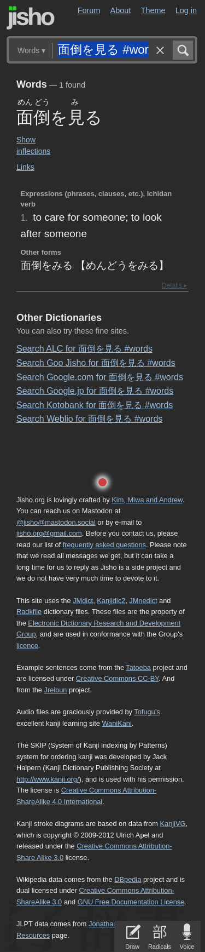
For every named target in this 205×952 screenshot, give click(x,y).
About (120, 10)
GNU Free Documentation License (131, 902)
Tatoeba (138, 667)
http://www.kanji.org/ (47, 779)
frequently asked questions (104, 545)
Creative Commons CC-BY (117, 678)
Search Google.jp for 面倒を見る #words (94, 390)
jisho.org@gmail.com (49, 533)
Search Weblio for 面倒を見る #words (89, 418)
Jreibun (55, 690)
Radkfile (29, 611)
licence (27, 645)
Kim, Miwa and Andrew (147, 500)
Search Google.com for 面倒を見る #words (99, 377)
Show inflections (33, 145)
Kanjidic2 (111, 601)
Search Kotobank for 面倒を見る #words (94, 405)
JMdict (83, 601)
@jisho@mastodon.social (56, 522)
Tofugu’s (147, 712)
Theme (153, 10)
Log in (186, 10)
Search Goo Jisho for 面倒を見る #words (95, 363)
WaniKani (117, 723)
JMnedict (143, 601)
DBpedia (127, 879)
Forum (89, 10)
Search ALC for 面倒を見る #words (84, 348)
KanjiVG (172, 823)
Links (25, 167)
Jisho (31, 18)
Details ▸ (174, 285)
